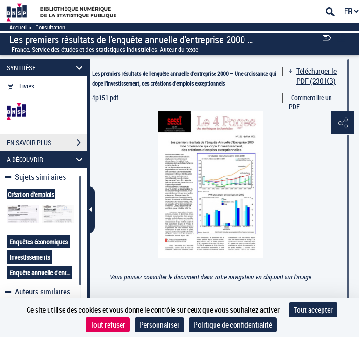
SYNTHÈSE (46, 67)
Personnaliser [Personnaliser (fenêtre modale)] (159, 325)
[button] (342, 123)
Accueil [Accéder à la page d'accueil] (18, 27)
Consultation (50, 27)
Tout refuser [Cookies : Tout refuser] (107, 325)
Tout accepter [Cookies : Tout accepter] (313, 310)
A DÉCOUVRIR (46, 159)
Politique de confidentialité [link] (233, 325)
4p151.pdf (105, 97)
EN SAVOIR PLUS (47, 142)
